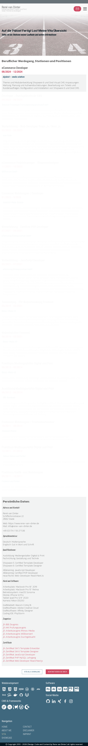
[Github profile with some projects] (48, 701)
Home (4, 726)
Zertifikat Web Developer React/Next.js (23, 660)
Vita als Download (32, 672)
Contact (27, 726)
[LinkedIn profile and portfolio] (53, 701)
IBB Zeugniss (10, 624)
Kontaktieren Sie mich (57, 672)
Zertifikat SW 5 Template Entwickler (21, 648)
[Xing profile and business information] (59, 701)
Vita (4, 734)
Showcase (7, 737)
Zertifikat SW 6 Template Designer (20, 651)
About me (6, 730)
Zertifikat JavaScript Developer (19, 654)
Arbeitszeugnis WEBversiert (18, 633)
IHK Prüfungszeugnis (14, 627)
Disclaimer (28, 730)
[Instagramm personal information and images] (71, 701)
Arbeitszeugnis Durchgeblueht (19, 636)
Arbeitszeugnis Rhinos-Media (18, 630)
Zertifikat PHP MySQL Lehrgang (19, 657)
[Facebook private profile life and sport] (65, 701)
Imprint (27, 734)
